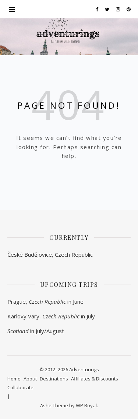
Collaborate (20, 387)
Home (14, 378)
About (30, 378)
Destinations (54, 378)
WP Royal (86, 405)
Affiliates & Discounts (94, 378)
